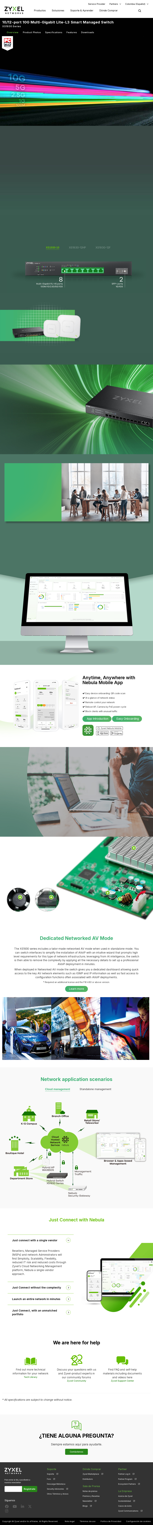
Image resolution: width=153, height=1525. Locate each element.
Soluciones (58, 10)
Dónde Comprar (108, 10)
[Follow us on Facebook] (7, 1507)
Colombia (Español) (135, 4)
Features (71, 32)
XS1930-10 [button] (52, 247)
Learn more (76, 989)
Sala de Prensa (91, 1486)
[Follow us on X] (30, 1507)
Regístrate (29, 1488)
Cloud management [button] (57, 1089)
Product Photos (32, 32)
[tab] (41, 1240)
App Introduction (97, 718)
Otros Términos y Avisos (57, 1494)
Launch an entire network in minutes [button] (36, 1299)
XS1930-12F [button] (103, 247)
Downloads (87, 32)
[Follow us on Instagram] (6, 1512)
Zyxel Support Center (122, 1380)
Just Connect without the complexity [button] (36, 1287)
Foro (49, 1479)
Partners (113, 4)
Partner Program (125, 1479)
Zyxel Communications (128, 1511)
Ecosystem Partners (127, 1484)
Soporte (50, 1474)
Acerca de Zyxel (125, 1496)
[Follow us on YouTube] (15, 1507)
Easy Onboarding (127, 718)
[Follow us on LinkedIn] (22, 1507)
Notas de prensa (90, 1491)
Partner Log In (124, 1474)
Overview (13, 32)
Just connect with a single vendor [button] (34, 1240)
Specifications (53, 32)
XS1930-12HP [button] (77, 247)
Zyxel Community (76, 1380)
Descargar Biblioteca (56, 1484)
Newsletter (87, 1501)
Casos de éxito (125, 1506)
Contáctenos (76, 1451)
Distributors (88, 1479)
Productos (40, 10)
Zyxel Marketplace (91, 1474)
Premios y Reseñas (91, 1496)
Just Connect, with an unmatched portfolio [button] (34, 1312)
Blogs (85, 1506)
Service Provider (96, 4)
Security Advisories (55, 1489)
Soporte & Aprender (81, 10)
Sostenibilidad (124, 1501)
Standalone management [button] (95, 1089)
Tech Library (30, 1377)
